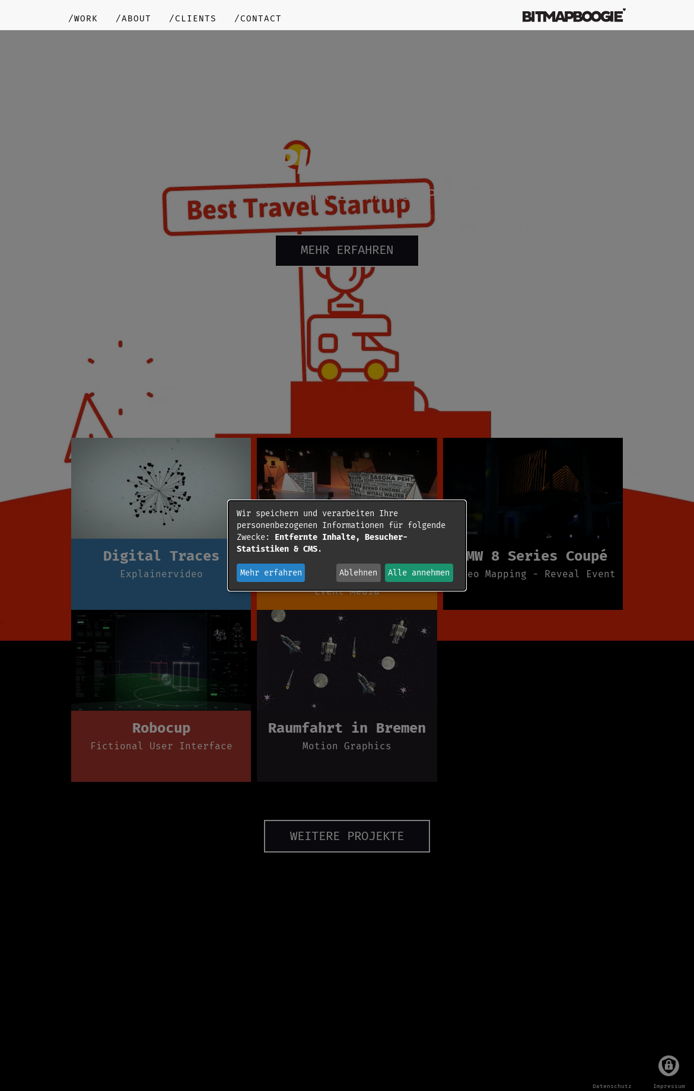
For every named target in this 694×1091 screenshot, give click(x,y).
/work (83, 19)
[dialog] (347, 546)
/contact (258, 19)
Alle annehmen (419, 573)
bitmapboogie (574, 15)
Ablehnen (358, 573)
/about (133, 19)
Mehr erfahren (271, 573)
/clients (193, 19)
